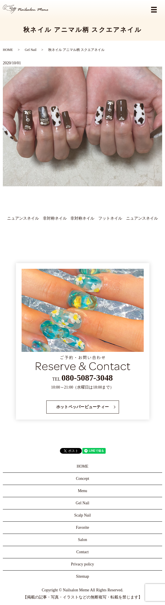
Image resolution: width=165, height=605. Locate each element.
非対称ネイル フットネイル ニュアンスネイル (114, 218)
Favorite (82, 527)
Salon (82, 540)
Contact (82, 552)
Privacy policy (82, 564)
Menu (82, 491)
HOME (8, 50)
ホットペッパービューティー (82, 407)
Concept (82, 478)
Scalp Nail (82, 515)
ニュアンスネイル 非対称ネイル (37, 218)
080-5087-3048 (87, 377)
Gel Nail (30, 50)
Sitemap (82, 576)
